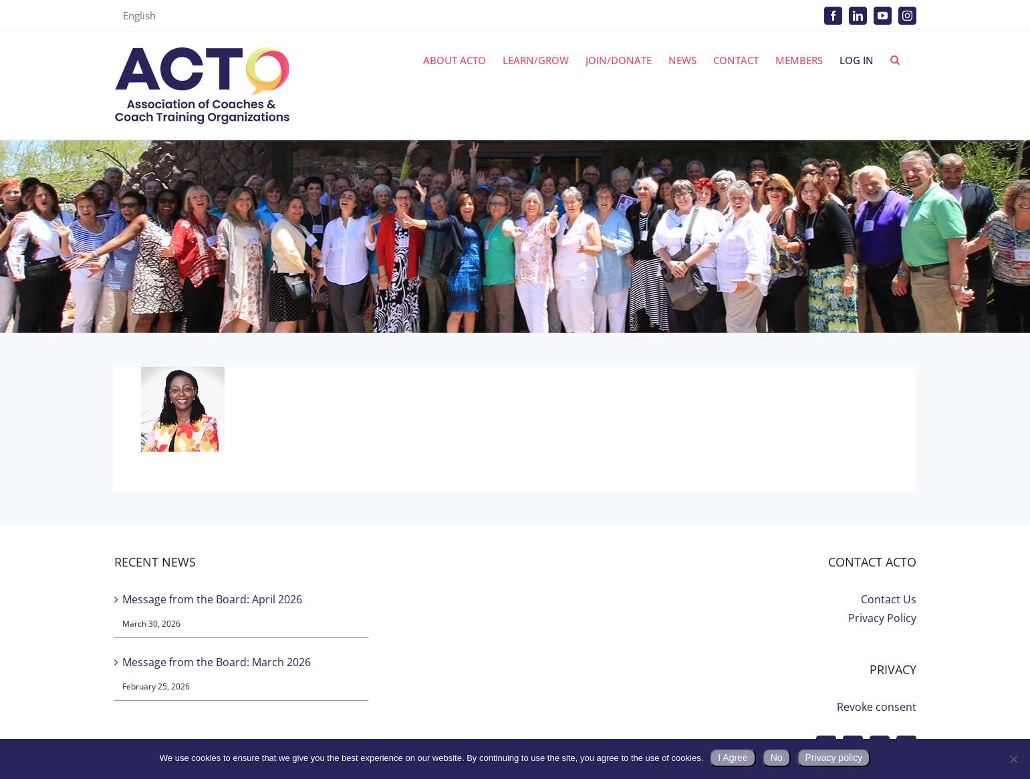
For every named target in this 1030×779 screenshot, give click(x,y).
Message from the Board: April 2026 (212, 599)
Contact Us (888, 599)
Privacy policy (834, 757)
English (139, 15)
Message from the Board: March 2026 (216, 662)
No (777, 757)
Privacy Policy (882, 618)
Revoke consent (876, 706)
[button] (895, 60)
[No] (1013, 759)
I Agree (732, 757)
